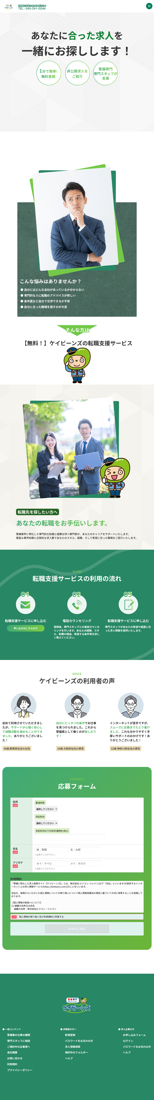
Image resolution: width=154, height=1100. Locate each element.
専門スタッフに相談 (18, 1041)
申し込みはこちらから (26, 628)
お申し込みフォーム (134, 1035)
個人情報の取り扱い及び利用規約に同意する (40, 916)
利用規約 (12, 1064)
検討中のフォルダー (76, 1052)
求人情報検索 (72, 1047)
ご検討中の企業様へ (18, 1047)
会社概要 (12, 1052)
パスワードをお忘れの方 (79, 1041)
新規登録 (70, 1035)
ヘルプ (69, 1058)
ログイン (128, 1041)
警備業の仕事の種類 (18, 1035)
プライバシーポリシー (20, 1070)
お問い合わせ (14, 1058)
